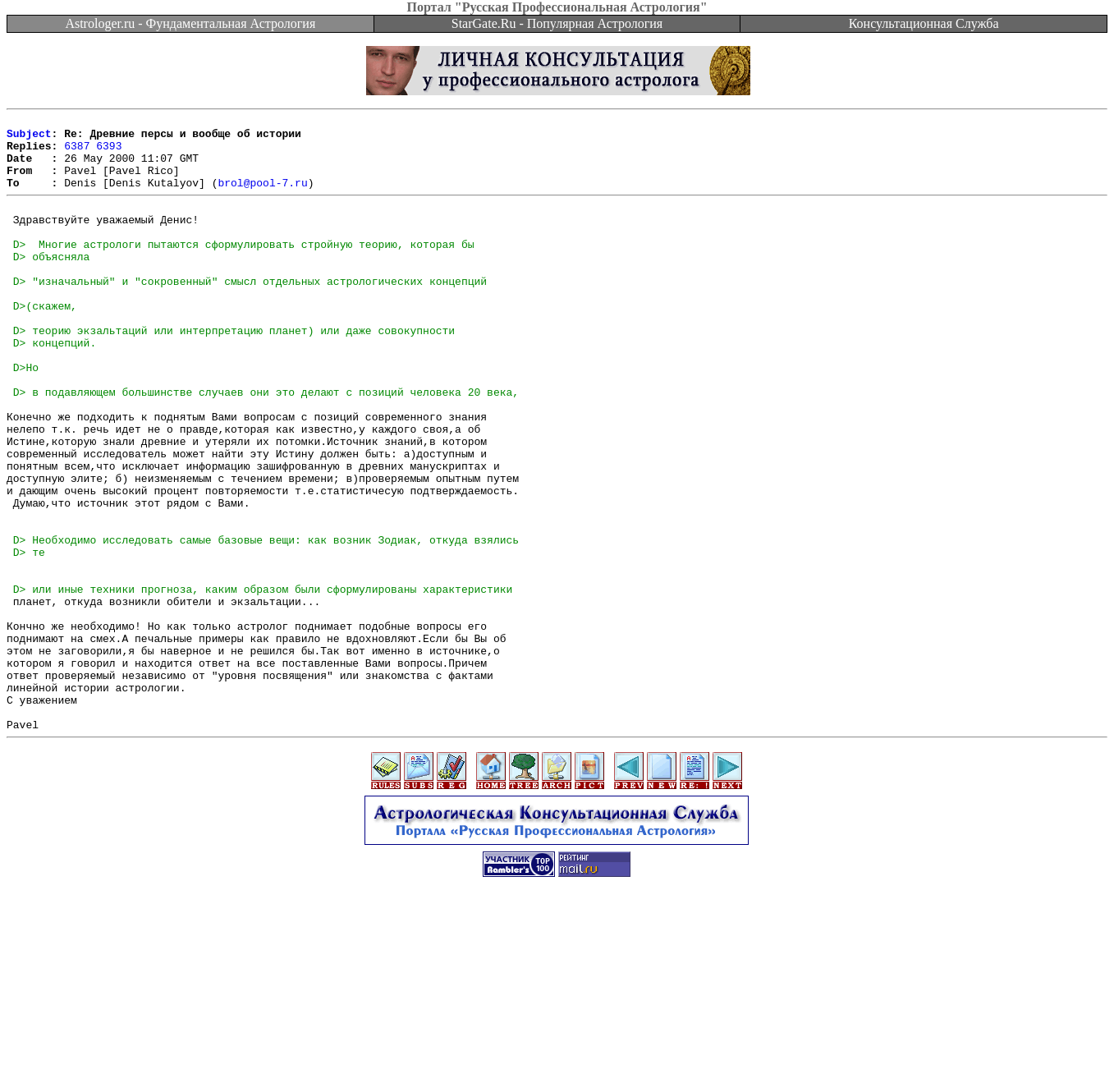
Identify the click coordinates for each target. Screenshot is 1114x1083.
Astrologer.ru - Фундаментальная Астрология (190, 23)
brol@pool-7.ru (262, 197)
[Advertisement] (557, 1046)
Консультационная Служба (924, 23)
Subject (29, 138)
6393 (108, 152)
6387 (76, 152)
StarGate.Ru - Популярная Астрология (557, 23)
